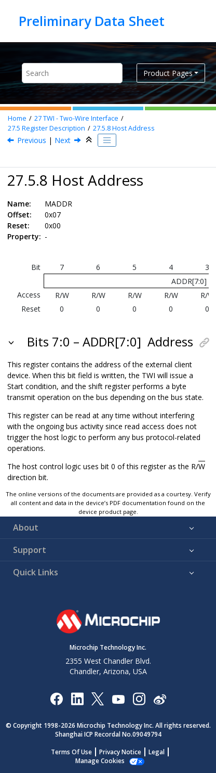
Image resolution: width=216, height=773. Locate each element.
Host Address (124, 128)
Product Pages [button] (168, 73)
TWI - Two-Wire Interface (76, 118)
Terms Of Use (71, 752)
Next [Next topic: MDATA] (63, 140)
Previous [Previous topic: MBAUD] (31, 140)
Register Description (46, 128)
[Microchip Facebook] (56, 698)
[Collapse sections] (89, 140)
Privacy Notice (120, 752)
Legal (156, 752)
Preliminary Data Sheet (92, 21)
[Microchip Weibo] (159, 698)
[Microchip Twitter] (97, 698)
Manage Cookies (100, 760)
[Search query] (72, 73)
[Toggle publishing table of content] (107, 140)
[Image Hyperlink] (118, 698)
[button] (12, 341)
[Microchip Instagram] (138, 698)
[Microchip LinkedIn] (77, 698)
